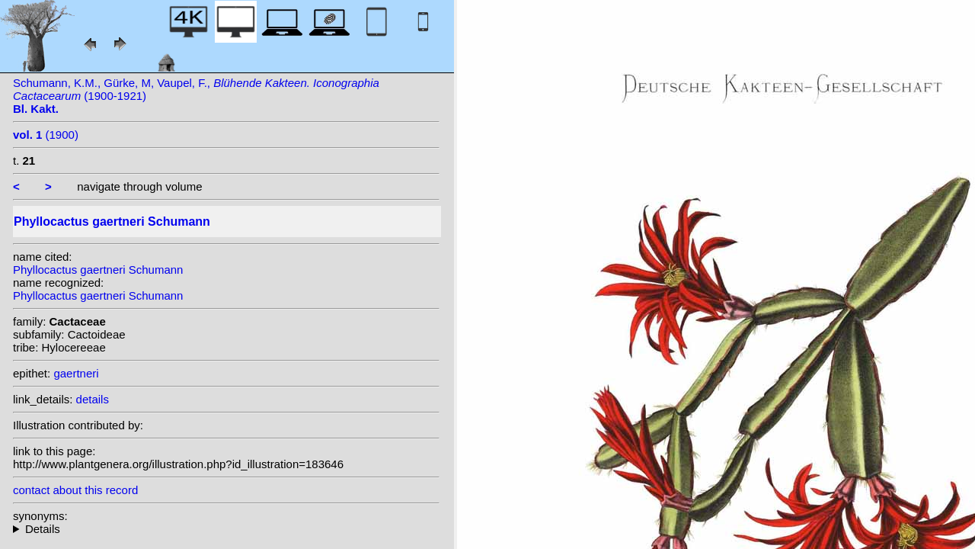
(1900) (45, 134)
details (92, 399)
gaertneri (75, 373)
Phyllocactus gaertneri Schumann (98, 269)
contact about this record (75, 489)
